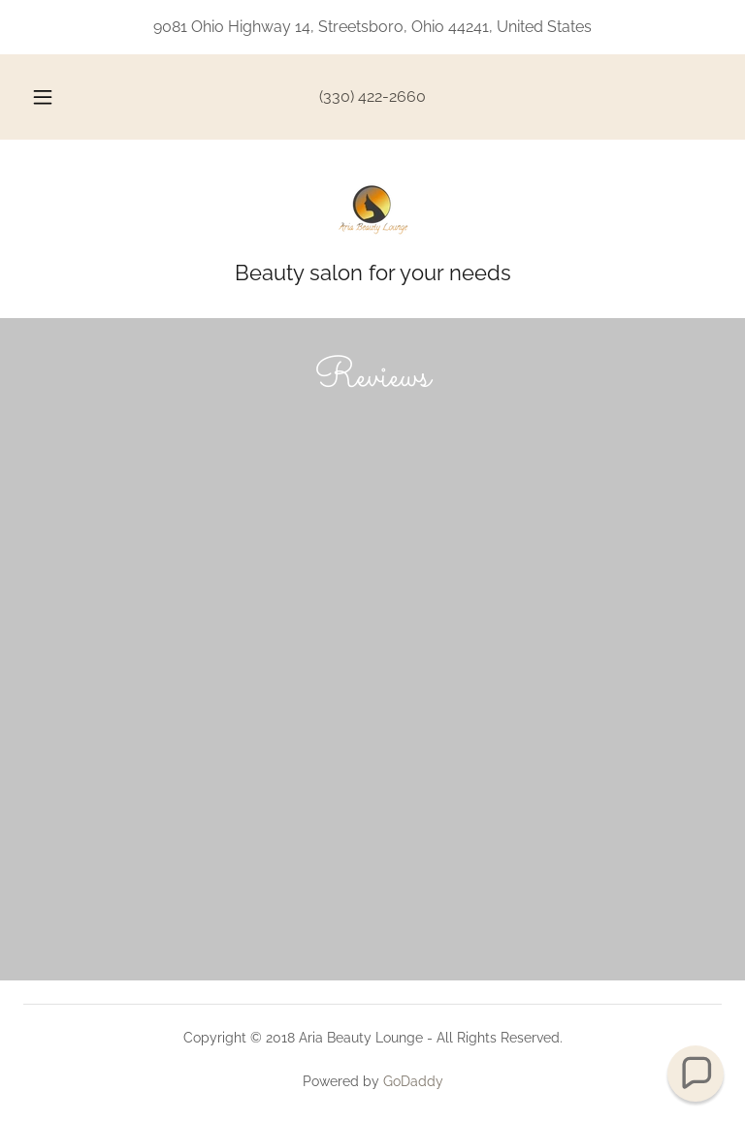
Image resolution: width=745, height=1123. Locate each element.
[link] (372, 209)
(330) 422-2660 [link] (372, 96)
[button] (53, 97)
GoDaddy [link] (413, 1081)
